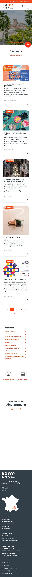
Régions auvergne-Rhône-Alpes (11, 551)
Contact (4, 490)
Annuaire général (7, 533)
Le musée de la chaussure (13, 337)
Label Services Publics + (8, 546)
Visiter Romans (10, 331)
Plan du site (5, 535)
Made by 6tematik (7, 573)
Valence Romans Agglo (8, 553)
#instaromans (16, 405)
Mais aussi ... (9, 342)
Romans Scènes (23, 375)
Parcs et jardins (10, 345)
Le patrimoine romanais (12, 334)
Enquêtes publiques (7, 521)
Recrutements (6, 528)
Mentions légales (7, 565)
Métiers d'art (9, 351)
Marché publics (6, 517)
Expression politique (8, 524)
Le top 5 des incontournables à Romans (14, 357)
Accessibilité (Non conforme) (10, 570)
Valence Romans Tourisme (9, 555)
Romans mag (5, 526)
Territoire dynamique (12, 339)
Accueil (12, 55)
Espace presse (6, 519)
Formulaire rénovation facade (11, 540)
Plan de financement (8, 538)
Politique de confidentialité (9, 568)
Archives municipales (8, 548)
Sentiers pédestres (11, 354)
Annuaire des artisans (12, 348)
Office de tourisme (9, 375)
